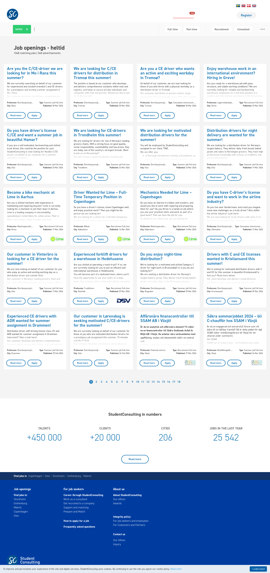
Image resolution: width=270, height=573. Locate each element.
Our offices (119, 499)
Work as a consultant (75, 499)
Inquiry (117, 544)
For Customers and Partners (129, 525)
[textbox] (34, 29)
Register (246, 15)
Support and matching (76, 507)
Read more (135, 459)
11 (142, 382)
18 (178, 382)
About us (214, 5)
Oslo (47, 476)
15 (163, 382)
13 (153, 382)
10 (137, 382)
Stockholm (59, 476)
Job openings (183, 15)
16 (168, 382)
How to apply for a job (76, 521)
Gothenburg (74, 476)
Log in (223, 5)
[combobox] (84, 29)
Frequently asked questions (79, 526)
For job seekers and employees (130, 521)
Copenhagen (35, 476)
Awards (117, 503)
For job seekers (211, 15)
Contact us (202, 5)
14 (158, 382)
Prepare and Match (74, 511)
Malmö (87, 476)
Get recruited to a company (79, 503)
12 (147, 382)
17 (173, 382)
